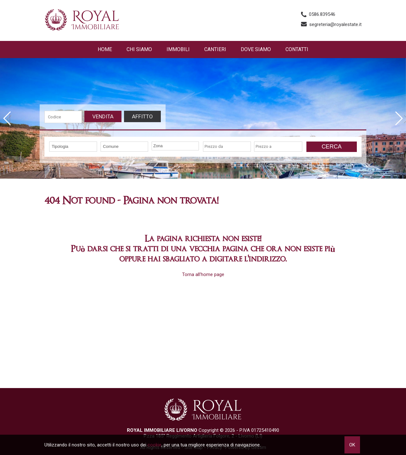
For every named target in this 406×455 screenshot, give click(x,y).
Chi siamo (139, 49)
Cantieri (215, 49)
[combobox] (73, 147)
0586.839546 (322, 14)
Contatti (296, 49)
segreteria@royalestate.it (335, 24)
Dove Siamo (256, 49)
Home (105, 49)
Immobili (178, 49)
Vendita (103, 116)
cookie (154, 445)
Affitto (142, 116)
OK (352, 445)
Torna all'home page (203, 274)
